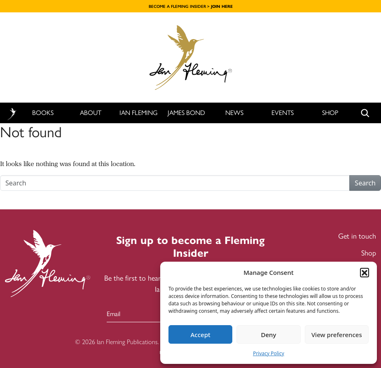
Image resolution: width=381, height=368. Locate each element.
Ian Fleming (138, 113)
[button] (364, 272)
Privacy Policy (268, 353)
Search (365, 183)
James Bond (186, 113)
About (90, 113)
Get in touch (357, 236)
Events (282, 113)
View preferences (336, 334)
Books (43, 113)
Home (12, 113)
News (234, 113)
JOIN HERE (222, 6)
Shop (330, 113)
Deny (268, 334)
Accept (200, 334)
